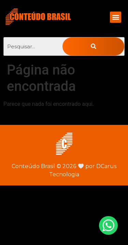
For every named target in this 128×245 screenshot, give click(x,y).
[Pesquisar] (93, 46)
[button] (115, 17)
